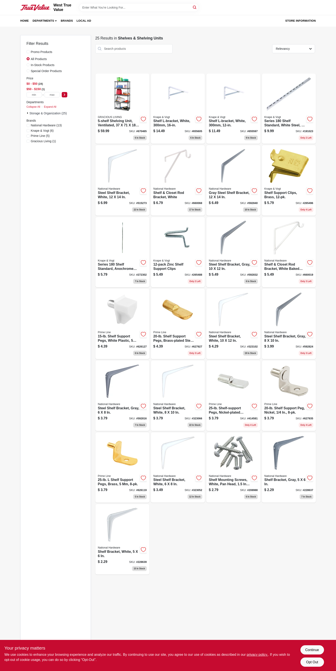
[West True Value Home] (35, 8)
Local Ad (83, 20)
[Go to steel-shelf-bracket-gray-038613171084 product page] (233, 252)
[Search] (195, 7)
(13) (46, 125)
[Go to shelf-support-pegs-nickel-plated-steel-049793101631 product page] (233, 396)
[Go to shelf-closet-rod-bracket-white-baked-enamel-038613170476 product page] (289, 252)
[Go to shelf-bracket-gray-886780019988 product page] (289, 467)
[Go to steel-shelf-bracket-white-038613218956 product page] (233, 324)
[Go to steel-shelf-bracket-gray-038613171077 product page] (289, 324)
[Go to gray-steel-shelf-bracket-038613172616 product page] (233, 180)
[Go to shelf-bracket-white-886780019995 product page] (122, 539)
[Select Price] (64, 94)
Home (24, 20)
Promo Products (41, 52)
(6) (42, 130)
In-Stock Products (43, 65)
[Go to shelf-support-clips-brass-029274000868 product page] (289, 180)
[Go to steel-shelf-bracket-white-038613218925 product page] (178, 396)
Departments (43, 20)
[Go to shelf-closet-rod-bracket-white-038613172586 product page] (178, 180)
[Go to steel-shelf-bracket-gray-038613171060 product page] (122, 396)
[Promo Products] (28, 51)
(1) (43, 141)
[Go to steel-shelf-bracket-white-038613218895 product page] (178, 467)
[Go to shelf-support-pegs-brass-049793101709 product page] (122, 467)
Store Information (300, 20)
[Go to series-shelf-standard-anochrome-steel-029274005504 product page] (122, 252)
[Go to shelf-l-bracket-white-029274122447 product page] (178, 109)
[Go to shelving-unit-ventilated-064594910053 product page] (122, 109)
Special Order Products (46, 71)
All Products (39, 59)
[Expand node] (28, 113)
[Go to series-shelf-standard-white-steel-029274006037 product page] (289, 109)
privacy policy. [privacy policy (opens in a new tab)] (257, 654)
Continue (312, 650)
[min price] (34, 94)
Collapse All (33, 106)
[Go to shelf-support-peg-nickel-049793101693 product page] (289, 396)
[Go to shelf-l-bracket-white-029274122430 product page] (233, 109)
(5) (40, 136)
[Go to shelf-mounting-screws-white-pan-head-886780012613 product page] (233, 467)
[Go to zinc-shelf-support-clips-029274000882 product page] (178, 252)
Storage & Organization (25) (48, 113)
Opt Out (312, 662)
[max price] (52, 94)
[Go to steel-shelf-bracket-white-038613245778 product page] (122, 180)
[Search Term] (139, 7)
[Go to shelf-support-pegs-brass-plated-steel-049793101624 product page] (178, 324)
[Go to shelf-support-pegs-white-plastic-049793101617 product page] (122, 324)
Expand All (50, 106)
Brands (67, 20)
